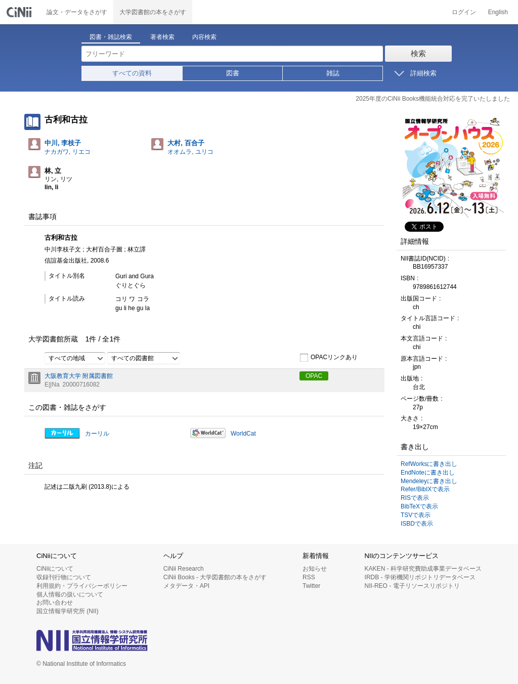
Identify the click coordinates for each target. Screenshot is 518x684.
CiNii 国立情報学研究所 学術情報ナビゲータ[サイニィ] (20, 12)
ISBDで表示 (417, 523)
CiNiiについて (54, 568)
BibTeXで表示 (419, 506)
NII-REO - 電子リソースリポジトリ (412, 585)
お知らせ (315, 568)
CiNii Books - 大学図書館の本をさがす (215, 577)
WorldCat (243, 433)
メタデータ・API (186, 585)
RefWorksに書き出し (429, 463)
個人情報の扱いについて (69, 594)
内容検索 (204, 36)
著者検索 (162, 36)
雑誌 (332, 73)
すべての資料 (132, 73)
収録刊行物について (63, 577)
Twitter (311, 585)
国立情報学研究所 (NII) (67, 611)
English (498, 12)
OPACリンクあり (328, 357)
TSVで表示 (415, 515)
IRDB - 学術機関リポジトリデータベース (420, 577)
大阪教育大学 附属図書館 (79, 375)
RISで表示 (415, 497)
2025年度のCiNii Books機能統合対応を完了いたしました (433, 98)
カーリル (97, 433)
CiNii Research (183, 568)
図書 (232, 73)
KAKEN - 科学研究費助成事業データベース (423, 568)
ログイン (464, 12)
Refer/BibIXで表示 (425, 489)
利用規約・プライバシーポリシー (81, 585)
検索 (418, 53)
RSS (309, 577)
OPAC (314, 375)
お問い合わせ (54, 602)
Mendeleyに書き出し (429, 481)
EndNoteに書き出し (428, 472)
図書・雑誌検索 (111, 36)
